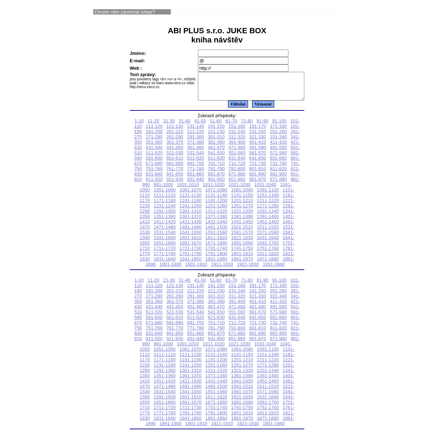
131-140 (195, 131)
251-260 (278, 136)
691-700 (195, 168)
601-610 (174, 163)
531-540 (195, 158)
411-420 (278, 147)
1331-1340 (268, 216)
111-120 (154, 131)
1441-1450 (242, 227)
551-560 (237, 158)
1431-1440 (216, 227)
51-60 (216, 126)
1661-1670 (190, 248)
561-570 (257, 158)
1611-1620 (216, 243)
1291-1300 (165, 216)
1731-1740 (216, 253)
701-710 (216, 168)
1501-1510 (242, 232)
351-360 (154, 147)
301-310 (216, 142)
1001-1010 (188, 190)
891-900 (278, 179)
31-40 (184, 126)
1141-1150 (242, 200)
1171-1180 (165, 205)
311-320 (237, 142)
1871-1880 (268, 264)
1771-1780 (165, 259)
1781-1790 (190, 259)
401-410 (257, 147)
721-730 (257, 168)
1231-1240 (165, 211)
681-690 (174, 168)
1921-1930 (248, 269)
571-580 (278, 158)
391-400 (237, 147)
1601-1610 (190, 243)
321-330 (257, 142)
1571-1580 (268, 237)
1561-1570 (242, 237)
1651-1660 (165, 248)
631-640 (237, 163)
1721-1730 (190, 253)
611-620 (195, 163)
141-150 (216, 131)
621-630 (216, 163)
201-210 (174, 136)
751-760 (154, 174)
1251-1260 (216, 211)
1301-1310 (190, 216)
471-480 (237, 152)
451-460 (195, 152)
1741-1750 (242, 253)
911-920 (154, 184)
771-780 (195, 174)
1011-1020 (214, 190)
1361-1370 (190, 221)
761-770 (174, 174)
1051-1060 (165, 195)
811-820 (278, 174)
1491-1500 (216, 232)
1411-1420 (165, 227)
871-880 (237, 179)
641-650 (257, 163)
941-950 (216, 184)
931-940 (195, 184)
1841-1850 (190, 264)
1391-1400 (268, 221)
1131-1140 (216, 200)
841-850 (174, 179)
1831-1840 (165, 264)
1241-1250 (190, 211)
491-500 (278, 152)
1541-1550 (190, 237)
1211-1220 (268, 205)
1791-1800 (216, 259)
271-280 (154, 142)
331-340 (278, 142)
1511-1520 (268, 232)
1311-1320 (216, 216)
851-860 (195, 179)
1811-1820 (268, 259)
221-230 (216, 136)
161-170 (257, 131)
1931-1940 (274, 269)
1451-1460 (268, 227)
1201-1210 (242, 205)
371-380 (195, 147)
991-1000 (163, 190)
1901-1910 (196, 269)
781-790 (216, 174)
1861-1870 (242, 264)
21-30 (169, 126)
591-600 (154, 163)
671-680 (154, 168)
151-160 (237, 131)
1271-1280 (268, 211)
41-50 (200, 126)
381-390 (216, 147)
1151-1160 (268, 200)
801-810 (257, 174)
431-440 (154, 152)
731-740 (278, 168)
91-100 (279, 126)
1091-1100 (268, 195)
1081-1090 (242, 195)
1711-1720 (165, 253)
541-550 (216, 158)
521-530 (174, 158)
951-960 (237, 184)
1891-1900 (170, 269)
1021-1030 (240, 190)
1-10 (139, 126)
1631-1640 (268, 243)
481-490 (257, 152)
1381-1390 (242, 221)
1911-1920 (222, 269)
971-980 (278, 184)
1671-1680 (216, 248)
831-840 (154, 179)
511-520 (154, 158)
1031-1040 (265, 190)
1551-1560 (216, 237)
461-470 (216, 152)
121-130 (174, 131)
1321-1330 (242, 216)
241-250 (257, 136)
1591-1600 (165, 243)
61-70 (231, 126)
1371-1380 (216, 221)
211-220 (195, 136)
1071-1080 (216, 195)
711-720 (237, 168)
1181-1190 (190, 205)
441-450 (174, 152)
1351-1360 (165, 221)
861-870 (216, 179)
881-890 (257, 179)
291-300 (195, 142)
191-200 (154, 136)
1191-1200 (216, 205)
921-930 (174, 184)
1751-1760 (268, 253)
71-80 (247, 126)
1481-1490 (190, 232)
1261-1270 (242, 211)
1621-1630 (242, 243)
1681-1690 (242, 248)
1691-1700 (268, 248)
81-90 (262, 126)
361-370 (174, 147)
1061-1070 (190, 195)
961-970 (257, 184)
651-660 (278, 163)
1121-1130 (190, 200)
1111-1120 (165, 200)
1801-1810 (242, 259)
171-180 (278, 131)
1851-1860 (216, 264)
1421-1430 (190, 227)
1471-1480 (165, 232)
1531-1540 (165, 237)
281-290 (174, 142)
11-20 (153, 126)
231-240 (237, 136)
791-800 (237, 174)
